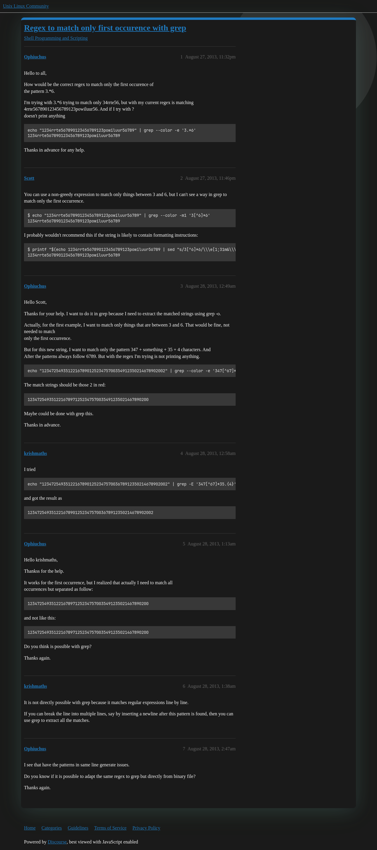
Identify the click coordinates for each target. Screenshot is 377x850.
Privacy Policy (146, 827)
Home (30, 827)
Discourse (57, 841)
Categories (51, 827)
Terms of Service (110, 827)
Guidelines (78, 827)
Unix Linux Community (26, 6)
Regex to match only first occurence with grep (105, 27)
